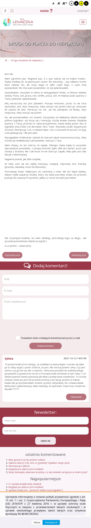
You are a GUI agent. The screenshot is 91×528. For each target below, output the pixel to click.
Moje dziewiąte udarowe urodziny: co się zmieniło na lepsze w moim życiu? (48, 472)
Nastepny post (79, 255)
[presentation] (25, 328)
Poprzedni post (12, 255)
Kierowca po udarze (19, 465)
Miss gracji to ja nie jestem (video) (26, 459)
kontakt (83, 10)
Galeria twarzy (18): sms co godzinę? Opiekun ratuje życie (39, 462)
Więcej (37, 522)
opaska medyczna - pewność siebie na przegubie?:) (35, 490)
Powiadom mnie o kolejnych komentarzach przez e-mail (48, 338)
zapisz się (45, 441)
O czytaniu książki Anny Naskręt (24, 483)
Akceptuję (51, 522)
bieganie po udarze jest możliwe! (25, 469)
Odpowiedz (76, 397)
